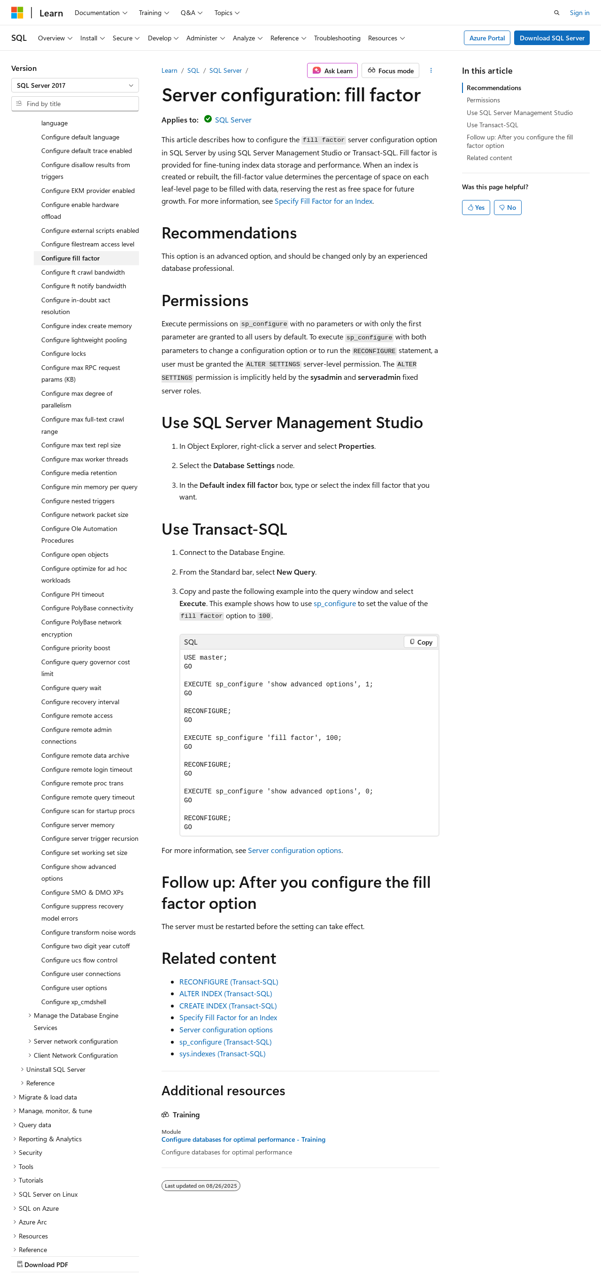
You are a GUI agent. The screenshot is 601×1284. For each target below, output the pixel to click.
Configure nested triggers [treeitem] (78, 419)
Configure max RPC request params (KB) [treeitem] (80, 291)
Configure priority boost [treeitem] (75, 565)
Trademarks (298, 1255)
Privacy (205, 1255)
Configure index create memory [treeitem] (86, 243)
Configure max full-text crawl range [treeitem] (82, 343)
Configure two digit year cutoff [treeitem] (85, 864)
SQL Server (225, 70)
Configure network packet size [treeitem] (84, 432)
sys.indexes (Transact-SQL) (222, 1053)
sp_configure (335, 603)
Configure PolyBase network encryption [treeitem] (81, 546)
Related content (489, 157)
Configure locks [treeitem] (63, 271)
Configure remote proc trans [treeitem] (82, 701)
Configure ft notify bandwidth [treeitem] (83, 204)
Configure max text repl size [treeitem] (81, 363)
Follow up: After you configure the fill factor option (520, 141)
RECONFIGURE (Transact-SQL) (228, 981)
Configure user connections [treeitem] (81, 891)
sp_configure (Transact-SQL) (225, 1041)
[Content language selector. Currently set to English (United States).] (54, 1232)
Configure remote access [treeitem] (77, 633)
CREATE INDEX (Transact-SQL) (228, 1005)
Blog (128, 1255)
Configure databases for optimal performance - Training (243, 1139)
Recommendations (494, 87)
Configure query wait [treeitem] (71, 605)
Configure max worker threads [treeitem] (84, 377)
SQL (193, 70)
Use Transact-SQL (492, 124)
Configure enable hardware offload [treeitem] (80, 128)
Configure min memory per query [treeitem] (89, 404)
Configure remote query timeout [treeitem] (88, 715)
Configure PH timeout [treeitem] (72, 512)
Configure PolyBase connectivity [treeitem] (87, 526)
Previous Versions (85, 1255)
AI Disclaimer (30, 1255)
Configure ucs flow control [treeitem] (79, 878)
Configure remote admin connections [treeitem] (76, 653)
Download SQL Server (552, 37)
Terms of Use (251, 1255)
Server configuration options (294, 850)
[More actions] (431, 70)
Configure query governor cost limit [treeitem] (85, 586)
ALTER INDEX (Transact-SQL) (225, 993)
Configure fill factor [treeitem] (70, 176)
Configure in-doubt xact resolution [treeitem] (75, 224)
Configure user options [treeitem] (74, 905)
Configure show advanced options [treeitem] (78, 790)
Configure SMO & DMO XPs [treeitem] (82, 810)
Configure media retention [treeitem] (79, 390)
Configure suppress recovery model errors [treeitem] (82, 830)
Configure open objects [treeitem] (74, 472)
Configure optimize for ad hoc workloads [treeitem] (84, 492)
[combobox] (75, 85)
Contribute (168, 1255)
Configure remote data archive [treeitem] (85, 673)
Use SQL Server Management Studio (520, 112)
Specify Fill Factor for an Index (323, 201)
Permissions (483, 99)
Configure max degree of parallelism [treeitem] (76, 317)
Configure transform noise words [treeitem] (88, 850)
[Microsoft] (17, 13)
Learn (169, 70)
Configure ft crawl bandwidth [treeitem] (83, 190)
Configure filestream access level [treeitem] (87, 162)
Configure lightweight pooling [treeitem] (84, 258)
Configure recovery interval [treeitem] (80, 619)
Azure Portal (487, 37)
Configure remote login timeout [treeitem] (86, 687)
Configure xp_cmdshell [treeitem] (73, 919)
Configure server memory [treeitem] (78, 742)
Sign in (580, 12)
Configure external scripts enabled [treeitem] (90, 148)
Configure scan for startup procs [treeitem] (88, 728)
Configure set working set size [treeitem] (84, 770)
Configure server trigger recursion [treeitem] (90, 756)
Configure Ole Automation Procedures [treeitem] (79, 452)
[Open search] (556, 12)
